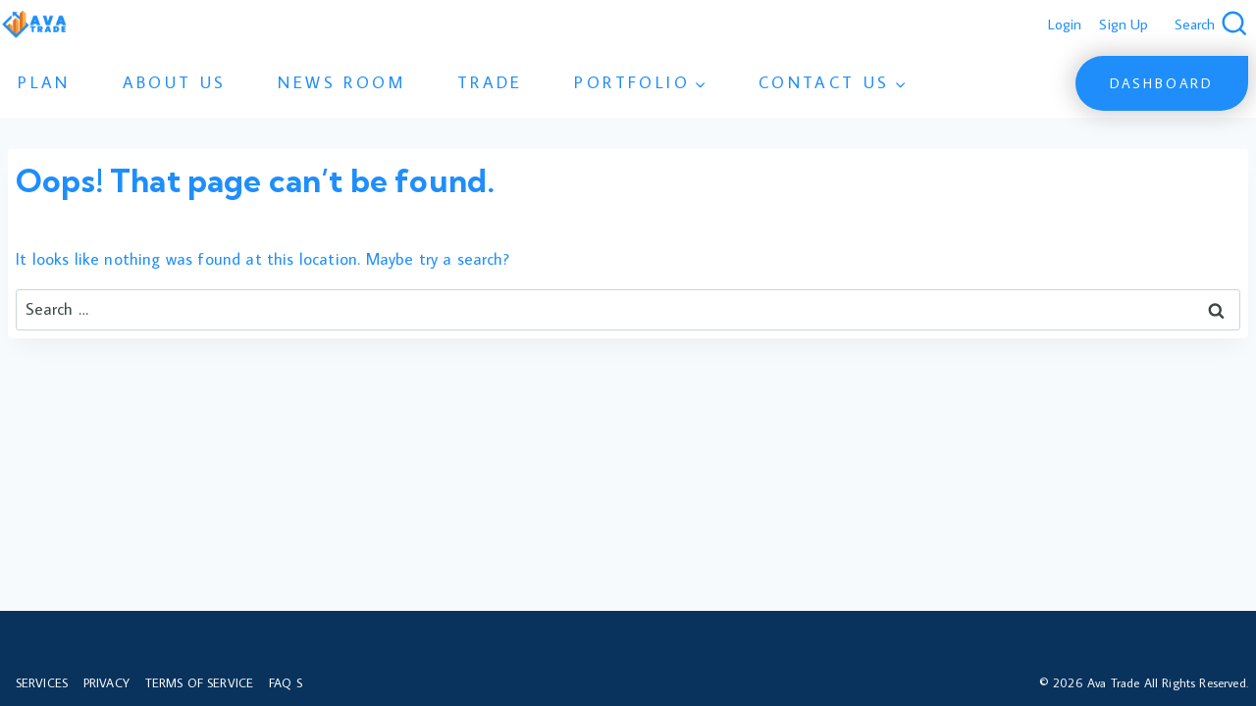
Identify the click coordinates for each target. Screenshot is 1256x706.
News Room (341, 82)
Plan (44, 82)
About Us (175, 82)
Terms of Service (199, 682)
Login (1065, 24)
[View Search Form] (1212, 24)
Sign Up (1123, 24)
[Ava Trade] (34, 24)
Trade (490, 82)
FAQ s (285, 682)
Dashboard (1162, 83)
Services (42, 682)
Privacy (106, 682)
